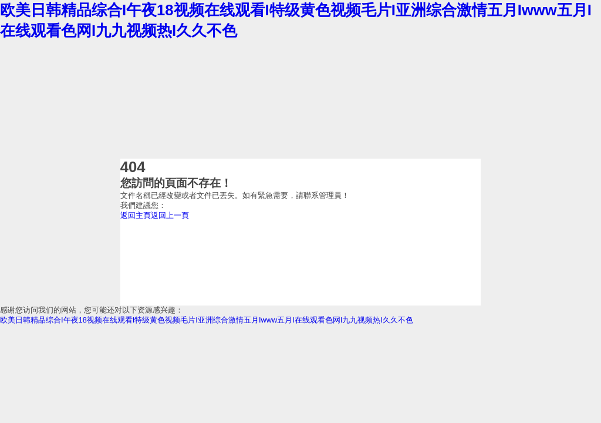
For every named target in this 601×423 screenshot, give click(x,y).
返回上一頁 (170, 215)
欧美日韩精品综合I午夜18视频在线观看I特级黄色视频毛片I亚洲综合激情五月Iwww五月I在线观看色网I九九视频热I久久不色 (206, 319)
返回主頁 (135, 215)
